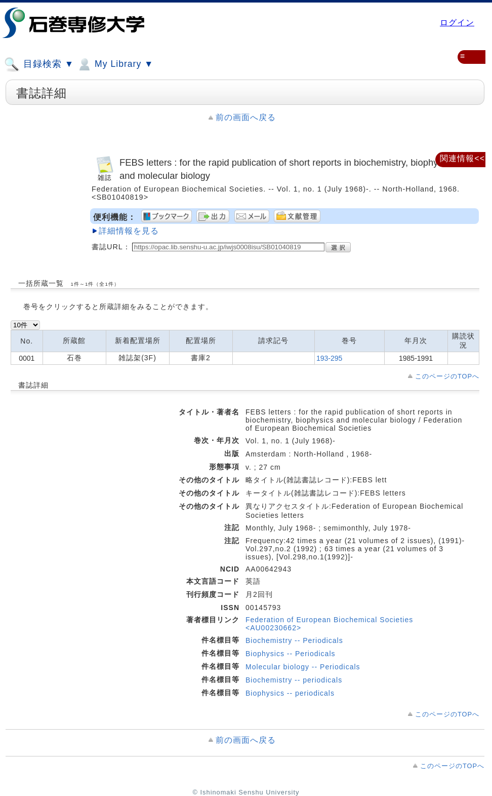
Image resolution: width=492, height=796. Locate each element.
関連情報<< (462, 158)
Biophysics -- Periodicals (290, 654)
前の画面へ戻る (246, 117)
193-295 (329, 358)
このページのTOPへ (447, 376)
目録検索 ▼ (39, 64)
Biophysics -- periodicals (290, 693)
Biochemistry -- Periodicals (294, 640)
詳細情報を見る (129, 230)
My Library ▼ (114, 64)
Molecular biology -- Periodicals (302, 667)
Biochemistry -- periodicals (293, 680)
